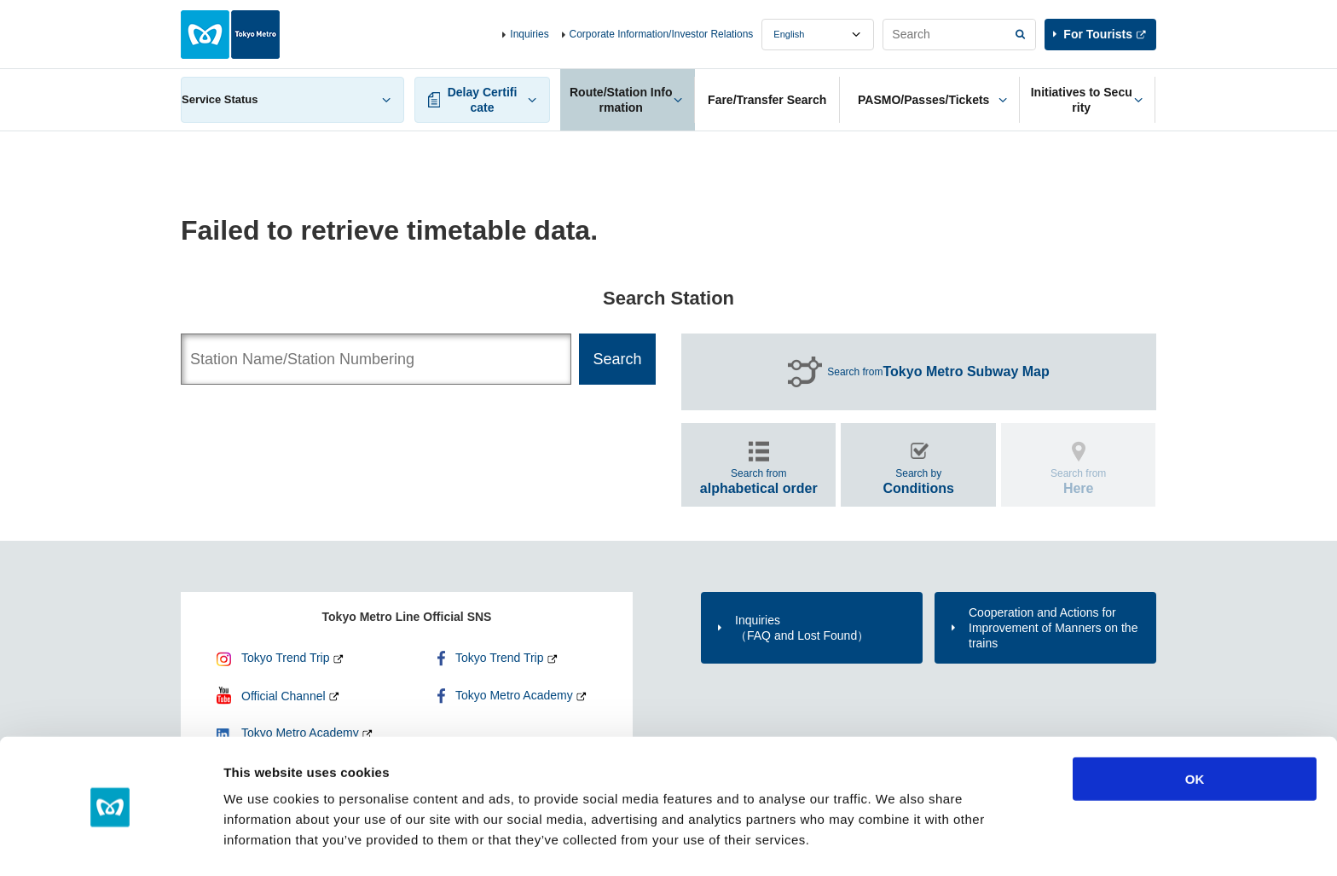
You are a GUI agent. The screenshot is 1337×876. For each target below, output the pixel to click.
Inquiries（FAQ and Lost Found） (802, 627)
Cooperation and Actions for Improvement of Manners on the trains (1053, 628)
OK (1195, 726)
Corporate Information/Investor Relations (662, 34)
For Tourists (1097, 34)
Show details (895, 842)
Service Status (220, 99)
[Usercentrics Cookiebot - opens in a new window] (110, 843)
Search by (918, 481)
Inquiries (529, 34)
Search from (938, 372)
